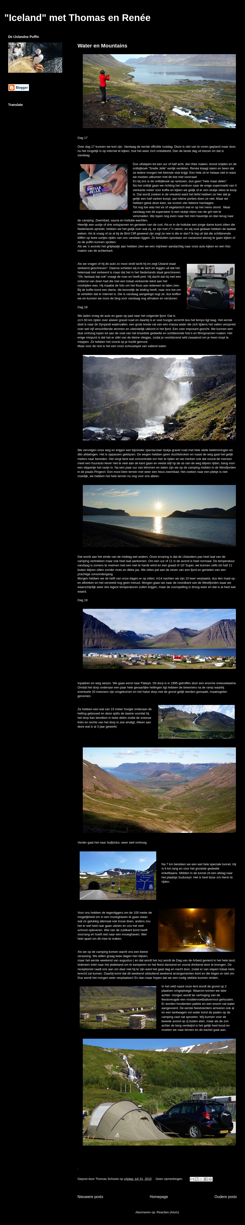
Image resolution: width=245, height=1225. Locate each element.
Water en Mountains (102, 46)
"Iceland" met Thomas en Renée (77, 17)
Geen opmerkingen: (170, 1179)
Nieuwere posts (90, 1197)
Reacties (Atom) (168, 1212)
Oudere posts (225, 1197)
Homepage (159, 1197)
